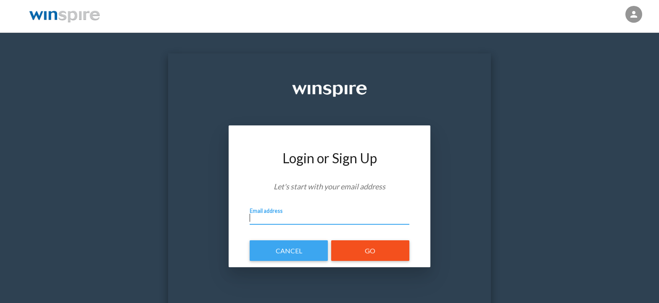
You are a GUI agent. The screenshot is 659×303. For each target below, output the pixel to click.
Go (370, 251)
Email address (269, 216)
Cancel (289, 251)
